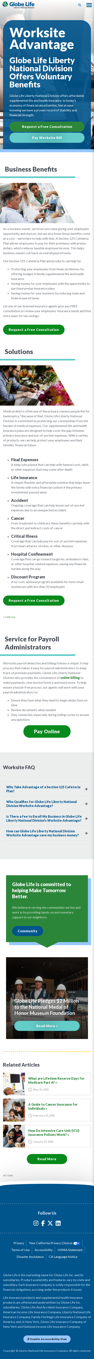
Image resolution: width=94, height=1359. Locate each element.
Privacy (19, 1243)
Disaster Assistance (30, 1257)
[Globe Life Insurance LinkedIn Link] (58, 1224)
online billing (70, 678)
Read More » (47, 1026)
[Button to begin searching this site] (80, 5)
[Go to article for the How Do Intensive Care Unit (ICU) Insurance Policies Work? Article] (47, 1136)
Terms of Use (20, 1250)
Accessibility (44, 1250)
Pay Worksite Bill (47, 138)
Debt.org (10, 616)
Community (28, 931)
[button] (89, 5)
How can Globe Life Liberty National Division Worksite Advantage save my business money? (42, 833)
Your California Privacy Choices (54, 1243)
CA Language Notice (63, 1257)
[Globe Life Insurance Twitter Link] (50, 1224)
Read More (47, 1159)
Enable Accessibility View (47, 1339)
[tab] (47, 789)
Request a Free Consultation (47, 126)
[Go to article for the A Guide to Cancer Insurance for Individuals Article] (47, 1110)
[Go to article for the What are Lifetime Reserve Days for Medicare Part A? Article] (47, 1084)
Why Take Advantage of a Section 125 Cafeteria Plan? (43, 789)
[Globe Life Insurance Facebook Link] (43, 1224)
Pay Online (47, 731)
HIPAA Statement (70, 1250)
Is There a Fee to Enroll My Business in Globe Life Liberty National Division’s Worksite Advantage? (44, 818)
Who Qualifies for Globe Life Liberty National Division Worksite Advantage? (41, 804)
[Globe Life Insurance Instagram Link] (36, 1224)
